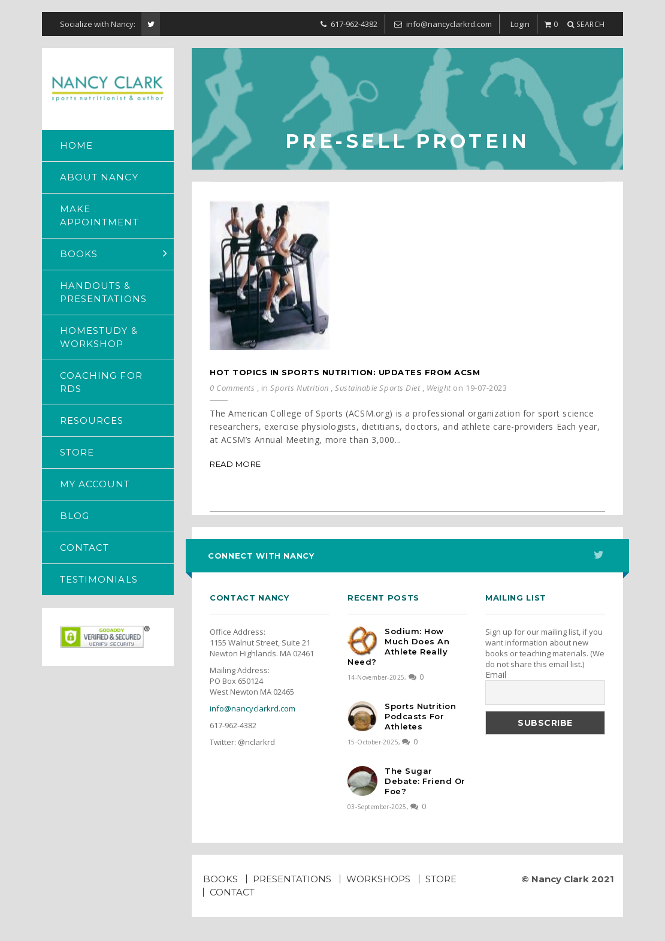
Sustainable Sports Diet (377, 387)
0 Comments (232, 387)
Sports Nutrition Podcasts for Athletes (420, 716)
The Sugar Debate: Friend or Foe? (425, 781)
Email (495, 674)
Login (520, 24)
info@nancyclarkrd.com (252, 708)
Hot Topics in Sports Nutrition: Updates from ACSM (345, 372)
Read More (235, 464)
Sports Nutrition (299, 387)
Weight (439, 387)
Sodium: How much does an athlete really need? (398, 646)
